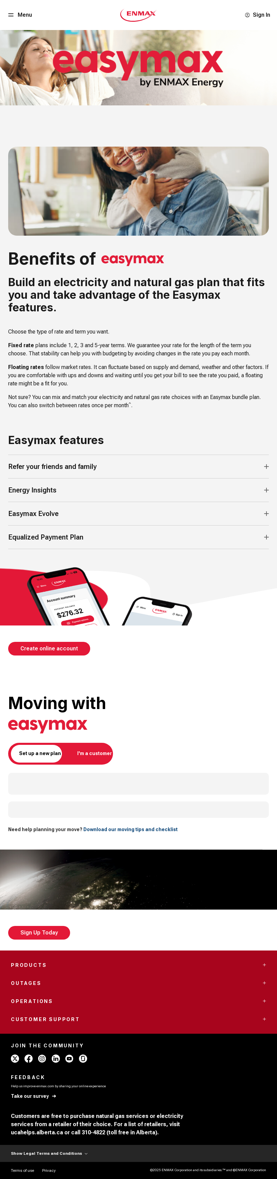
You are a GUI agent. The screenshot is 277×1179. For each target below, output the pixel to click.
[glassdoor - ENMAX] (83, 1059)
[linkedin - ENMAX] (56, 1059)
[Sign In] (257, 15)
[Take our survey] (34, 1096)
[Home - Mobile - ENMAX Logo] (138, 15)
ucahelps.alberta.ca (37, 1132)
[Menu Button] (19, 15)
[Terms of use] (22, 1170)
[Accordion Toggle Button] (266, 466)
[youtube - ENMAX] (69, 1059)
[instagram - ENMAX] (42, 1059)
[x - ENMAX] (15, 1059)
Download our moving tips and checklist (130, 829)
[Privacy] (49, 1170)
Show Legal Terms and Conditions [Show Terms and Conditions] (49, 1153)
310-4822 (93, 1132)
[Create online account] (49, 648)
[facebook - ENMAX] (29, 1059)
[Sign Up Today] (39, 933)
